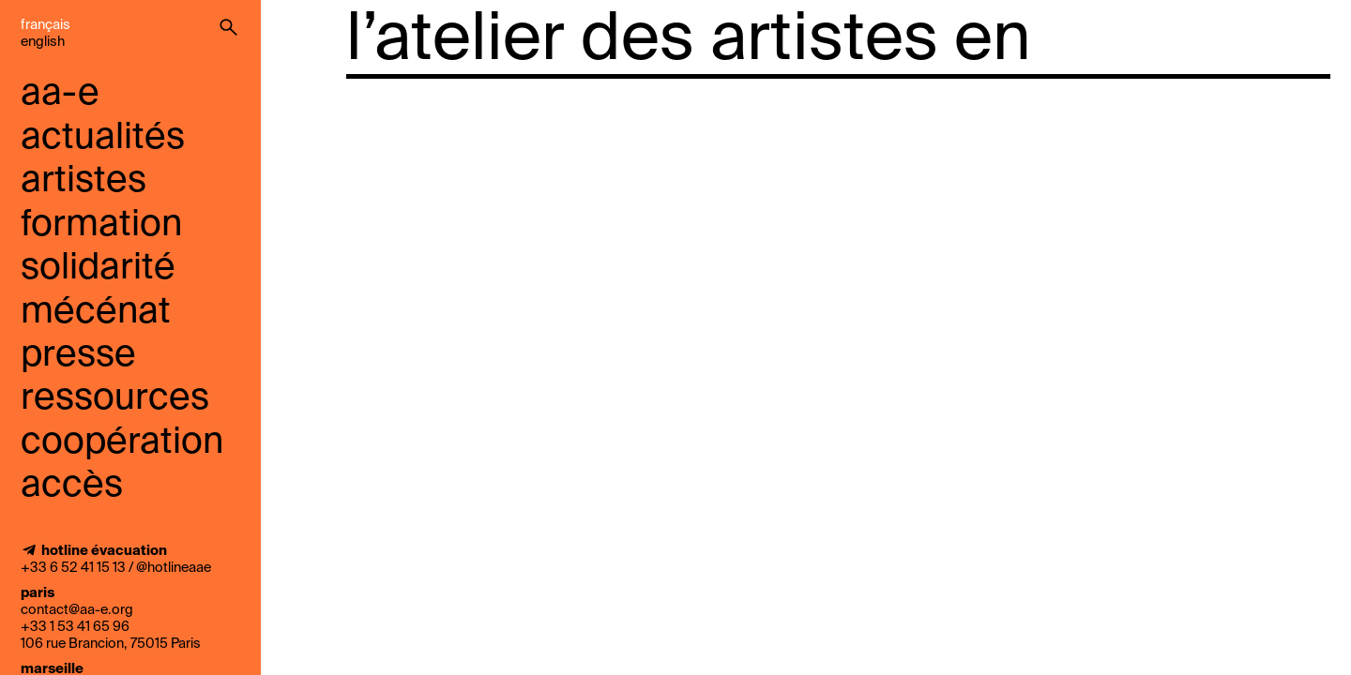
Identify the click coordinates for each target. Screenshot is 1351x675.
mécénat (96, 312)
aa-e (60, 94)
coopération (122, 443)
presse (78, 356)
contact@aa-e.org (77, 610)
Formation (101, 225)
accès (72, 486)
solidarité (98, 268)
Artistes (83, 181)
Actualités (103, 138)
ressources (115, 399)
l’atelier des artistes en (688, 41)
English (43, 42)
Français (45, 25)
